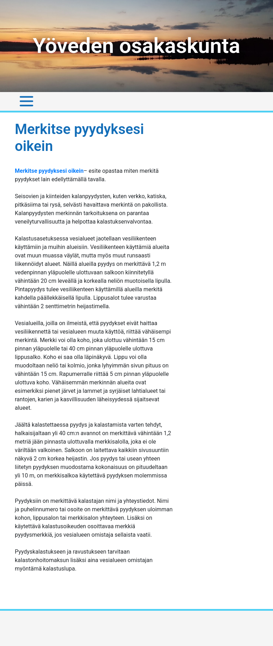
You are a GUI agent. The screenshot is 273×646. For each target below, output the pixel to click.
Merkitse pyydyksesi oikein (49, 170)
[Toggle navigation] (26, 101)
